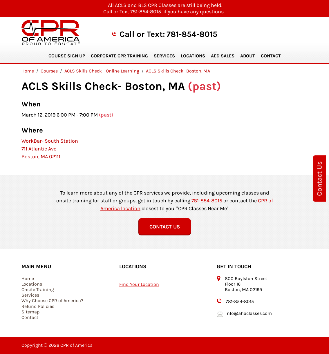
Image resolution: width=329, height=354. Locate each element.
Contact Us (319, 178)
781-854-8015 (192, 34)
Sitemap (30, 312)
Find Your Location (139, 284)
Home (27, 278)
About (247, 56)
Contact (271, 56)
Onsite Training (37, 289)
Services (164, 56)
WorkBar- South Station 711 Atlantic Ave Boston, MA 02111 (49, 149)
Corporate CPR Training (119, 56)
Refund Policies (37, 306)
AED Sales (222, 56)
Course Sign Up (66, 56)
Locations (193, 56)
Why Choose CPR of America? (52, 300)
